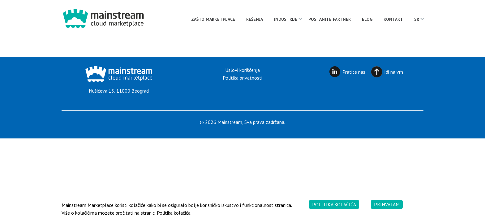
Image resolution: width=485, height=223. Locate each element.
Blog (367, 19)
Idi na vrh (393, 72)
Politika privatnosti (242, 78)
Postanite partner (329, 19)
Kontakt (393, 19)
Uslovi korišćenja (242, 70)
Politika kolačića (334, 204)
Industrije (285, 19)
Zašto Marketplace (213, 19)
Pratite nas (353, 72)
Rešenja (254, 19)
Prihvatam (387, 204)
